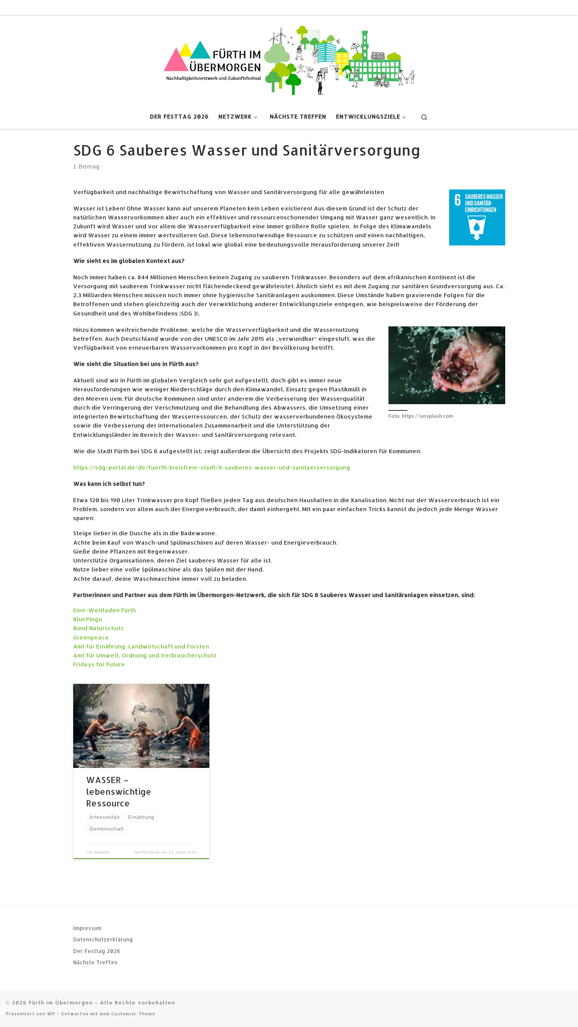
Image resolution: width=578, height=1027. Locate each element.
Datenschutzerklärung (103, 939)
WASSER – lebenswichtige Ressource (118, 791)
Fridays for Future (99, 664)
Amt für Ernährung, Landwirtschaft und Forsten (141, 646)
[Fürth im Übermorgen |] (289, 59)
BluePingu (87, 619)
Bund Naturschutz (98, 628)
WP (51, 1013)
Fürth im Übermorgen (61, 1002)
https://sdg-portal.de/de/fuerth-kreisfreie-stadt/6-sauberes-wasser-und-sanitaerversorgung (211, 467)
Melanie (102, 852)
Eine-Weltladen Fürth (104, 610)
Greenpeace (91, 637)
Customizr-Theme (133, 1013)
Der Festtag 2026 (96, 951)
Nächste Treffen (95, 962)
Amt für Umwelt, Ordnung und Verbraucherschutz (144, 655)
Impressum (87, 928)
